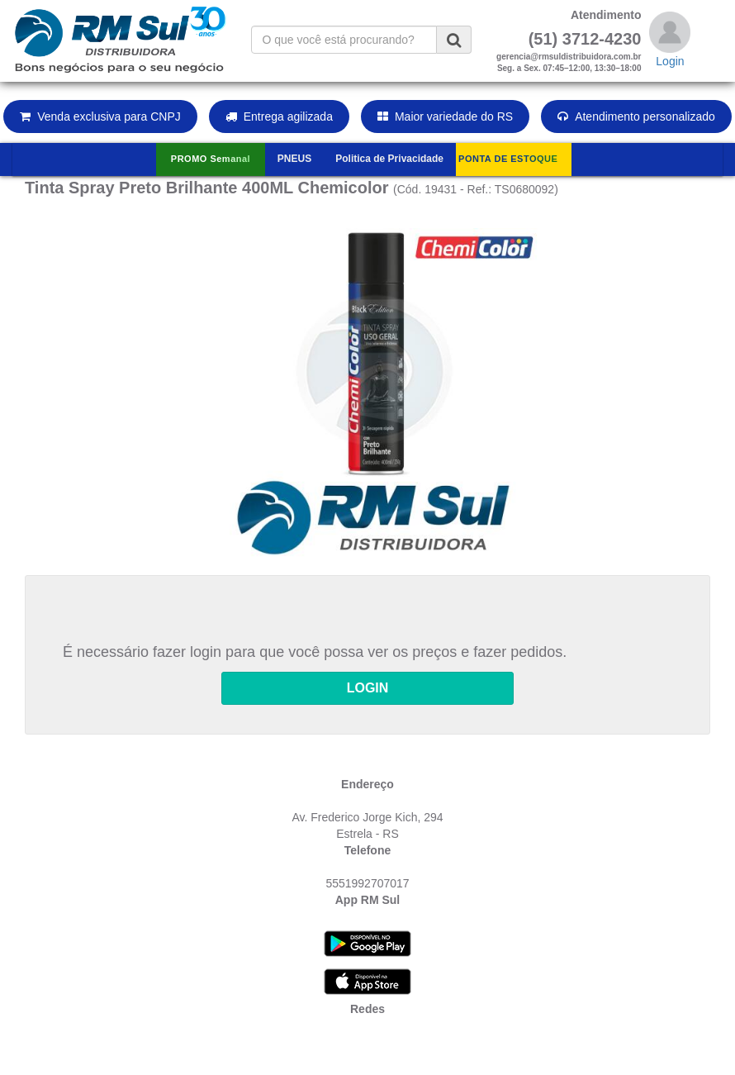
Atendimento (606, 14)
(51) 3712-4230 (585, 39)
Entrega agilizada (279, 116)
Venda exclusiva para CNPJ (100, 116)
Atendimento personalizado (636, 116)
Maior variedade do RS (445, 116)
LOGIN (368, 688)
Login (670, 61)
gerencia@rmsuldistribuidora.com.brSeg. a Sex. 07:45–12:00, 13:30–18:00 (568, 62)
